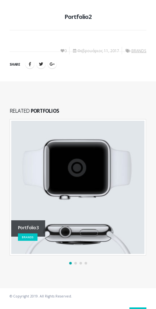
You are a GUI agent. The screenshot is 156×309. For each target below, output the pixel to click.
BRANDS (138, 50)
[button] (70, 263)
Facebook (29, 64)
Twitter (41, 64)
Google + (52, 64)
